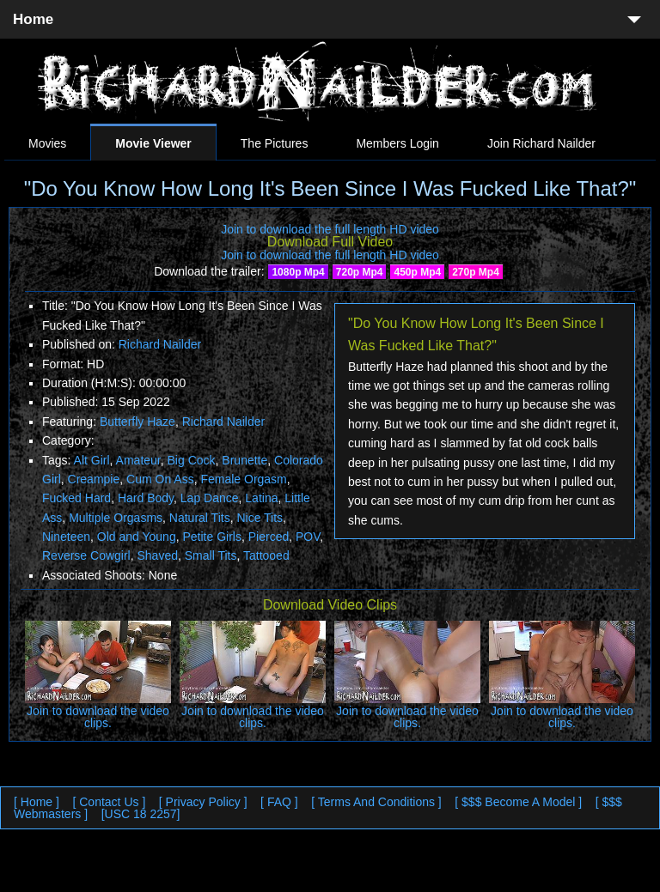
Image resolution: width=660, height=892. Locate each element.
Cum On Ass (160, 479)
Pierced (268, 536)
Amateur (138, 460)
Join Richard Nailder (541, 143)
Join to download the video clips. (98, 717)
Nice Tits (259, 518)
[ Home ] (36, 802)
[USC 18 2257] (140, 814)
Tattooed (266, 555)
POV (308, 536)
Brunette (244, 460)
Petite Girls (211, 536)
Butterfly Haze (137, 421)
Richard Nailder (160, 344)
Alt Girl (92, 460)
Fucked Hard (76, 498)
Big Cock (192, 460)
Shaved (157, 555)
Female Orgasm (243, 479)
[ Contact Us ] (108, 802)
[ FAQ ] (279, 802)
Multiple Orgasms (115, 518)
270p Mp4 (475, 272)
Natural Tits (199, 518)
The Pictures (275, 143)
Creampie (94, 479)
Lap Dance (209, 498)
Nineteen (66, 536)
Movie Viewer (153, 143)
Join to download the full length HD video (330, 229)
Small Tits (211, 555)
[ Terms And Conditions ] (376, 802)
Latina (261, 498)
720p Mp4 (359, 272)
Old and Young (136, 536)
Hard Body (146, 498)
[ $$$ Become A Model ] (518, 802)
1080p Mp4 (298, 272)
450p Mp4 (417, 272)
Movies (47, 143)
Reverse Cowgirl (86, 555)
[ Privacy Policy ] (203, 802)
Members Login (397, 143)
